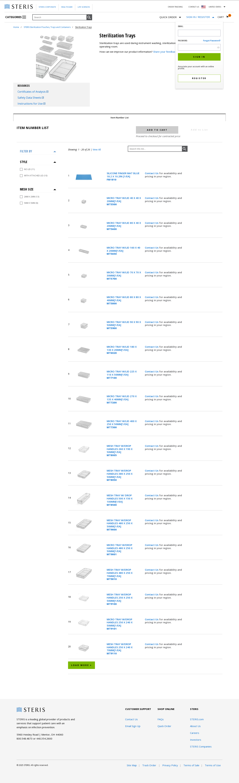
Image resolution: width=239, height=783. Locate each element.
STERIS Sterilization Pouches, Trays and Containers (47, 27)
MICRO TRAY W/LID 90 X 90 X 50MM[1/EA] (124, 325)
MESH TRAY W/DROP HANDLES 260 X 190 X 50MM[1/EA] (119, 450)
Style (23, 162)
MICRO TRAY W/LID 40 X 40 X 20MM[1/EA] (124, 201)
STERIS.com (197, 719)
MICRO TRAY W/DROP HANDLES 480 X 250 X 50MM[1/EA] (119, 549)
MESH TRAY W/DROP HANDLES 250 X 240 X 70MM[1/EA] (119, 649)
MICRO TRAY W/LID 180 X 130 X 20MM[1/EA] (122, 349)
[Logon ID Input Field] (199, 33)
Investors (195, 739)
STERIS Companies (201, 746)
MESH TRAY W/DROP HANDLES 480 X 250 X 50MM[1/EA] (119, 525)
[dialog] (199, 55)
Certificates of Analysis (33, 91)
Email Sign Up (132, 726)
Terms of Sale (191, 765)
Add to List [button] (199, 129)
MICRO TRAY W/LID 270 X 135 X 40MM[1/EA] (122, 399)
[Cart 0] (223, 17)
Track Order (149, 765)
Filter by (26, 151)
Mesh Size (26, 189)
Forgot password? (212, 40)
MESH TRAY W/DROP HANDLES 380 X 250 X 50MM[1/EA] (119, 475)
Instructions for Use (31, 103)
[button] (89, 17)
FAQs (161, 719)
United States (215, 7)
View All (97, 149)
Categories (15, 17)
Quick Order (170, 17)
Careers (194, 733)
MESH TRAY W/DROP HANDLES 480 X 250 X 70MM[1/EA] (119, 574)
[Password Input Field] (199, 47)
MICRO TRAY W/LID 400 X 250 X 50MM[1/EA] (122, 424)
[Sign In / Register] (200, 17)
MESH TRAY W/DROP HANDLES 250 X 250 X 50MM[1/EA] (119, 599)
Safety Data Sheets (31, 97)
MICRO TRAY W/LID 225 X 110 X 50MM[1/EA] (122, 374)
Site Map (132, 765)
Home (16, 27)
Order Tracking (175, 7)
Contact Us (193, 7)
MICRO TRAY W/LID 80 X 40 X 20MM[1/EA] (124, 226)
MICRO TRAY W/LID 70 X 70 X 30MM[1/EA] (124, 275)
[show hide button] (218, 47)
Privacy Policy (170, 765)
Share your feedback (165, 51)
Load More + (81, 665)
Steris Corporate (47, 7)
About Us (195, 726)
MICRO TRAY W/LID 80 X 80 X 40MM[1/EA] (124, 300)
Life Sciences (84, 7)
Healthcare (67, 7)
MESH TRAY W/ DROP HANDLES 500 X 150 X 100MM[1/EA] (119, 500)
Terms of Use (213, 765)
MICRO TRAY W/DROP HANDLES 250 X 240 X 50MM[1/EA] (119, 624)
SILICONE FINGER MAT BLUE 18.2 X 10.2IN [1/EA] (123, 176)
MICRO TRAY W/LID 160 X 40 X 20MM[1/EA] (123, 250)
